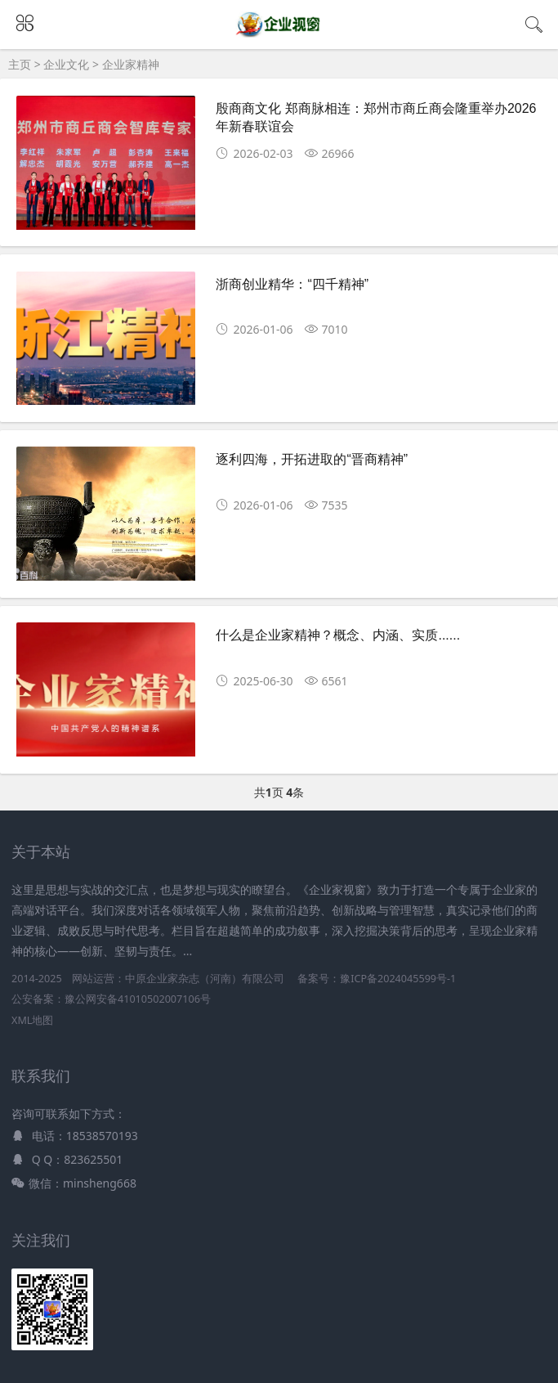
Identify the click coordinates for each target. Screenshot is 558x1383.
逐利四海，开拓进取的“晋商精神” (312, 459)
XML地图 (32, 1020)
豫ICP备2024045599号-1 (398, 979)
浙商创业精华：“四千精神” (292, 284)
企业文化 (66, 64)
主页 (19, 64)
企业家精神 (130, 64)
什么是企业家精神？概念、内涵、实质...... (338, 635)
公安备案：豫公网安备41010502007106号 (111, 999)
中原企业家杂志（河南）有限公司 (204, 979)
